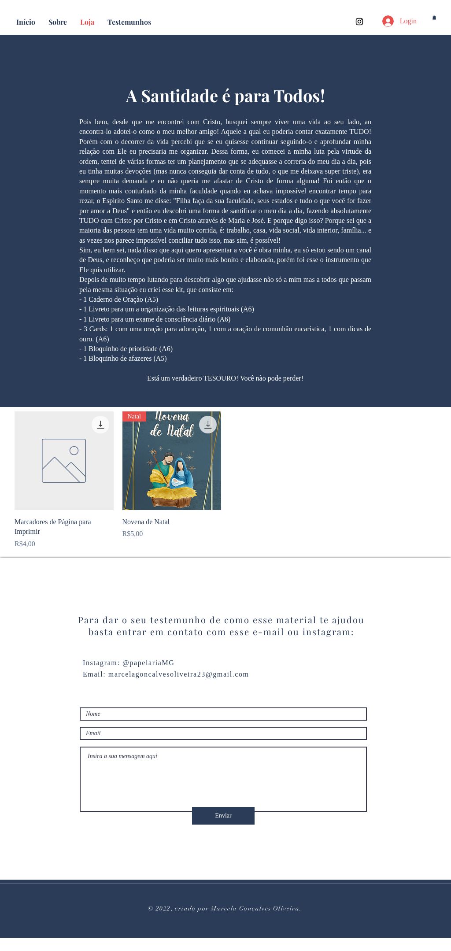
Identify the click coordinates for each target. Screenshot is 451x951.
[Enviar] (223, 816)
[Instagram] (359, 21)
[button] (434, 17)
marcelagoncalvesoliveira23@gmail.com (178, 674)
